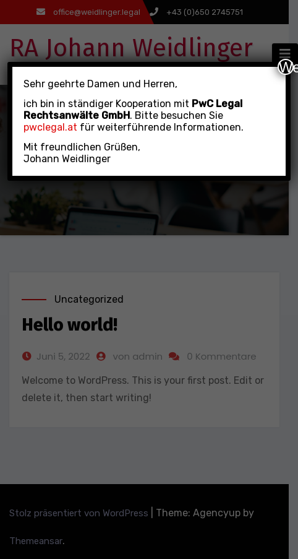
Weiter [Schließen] (286, 67)
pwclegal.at (50, 127)
